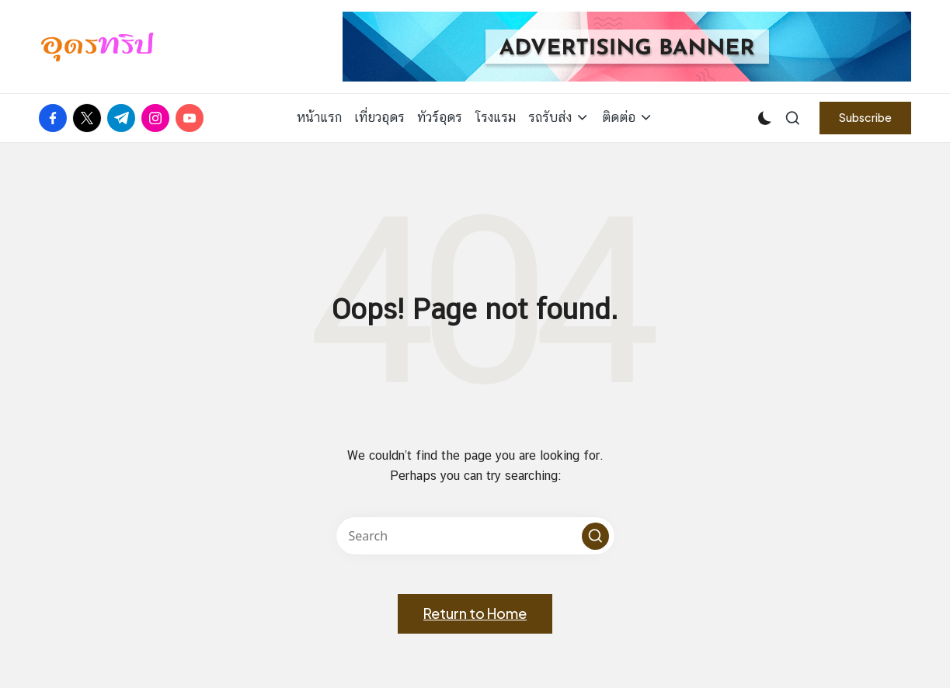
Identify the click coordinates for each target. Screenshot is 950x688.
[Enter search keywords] (475, 535)
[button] (865, 118)
